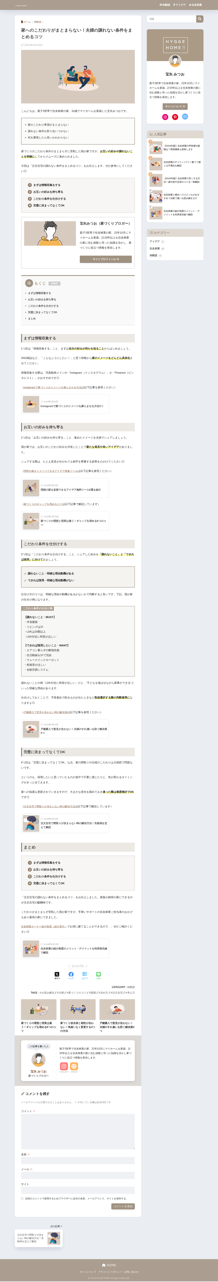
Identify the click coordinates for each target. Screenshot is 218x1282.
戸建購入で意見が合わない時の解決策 (47, 712)
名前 (25, 1155)
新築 (93, 993)
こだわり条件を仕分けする (43, 306)
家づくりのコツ (77, 993)
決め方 (104, 993)
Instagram (63, 1072)
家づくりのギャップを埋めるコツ (44, 504)
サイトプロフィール (106, 259)
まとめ (32, 319)
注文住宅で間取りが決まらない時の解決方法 (51, 807)
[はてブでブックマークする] (85, 976)
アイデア (179, 5)
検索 (199, 19)
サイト (25, 1184)
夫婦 (61, 993)
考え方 (131, 993)
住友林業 (195, 5)
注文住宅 (117, 993)
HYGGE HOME (28, 5)
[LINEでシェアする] (98, 976)
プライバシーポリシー (110, 1272)
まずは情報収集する (39, 293)
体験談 (165, 5)
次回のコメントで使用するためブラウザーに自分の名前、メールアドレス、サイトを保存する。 (76, 1199)
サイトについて (175, 106)
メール (27, 1170)
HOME (109, 1266)
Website (74, 1072)
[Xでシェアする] (57, 976)
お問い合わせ (131, 1272)
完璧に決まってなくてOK (42, 312)
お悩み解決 (47, 993)
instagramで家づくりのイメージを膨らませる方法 (54, 387)
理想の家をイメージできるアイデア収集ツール (52, 471)
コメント (28, 1111)
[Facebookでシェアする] (71, 976)
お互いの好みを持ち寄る (42, 299)
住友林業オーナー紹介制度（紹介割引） (45, 927)
